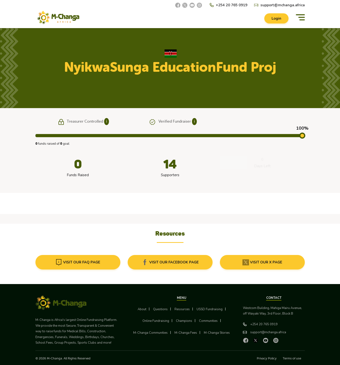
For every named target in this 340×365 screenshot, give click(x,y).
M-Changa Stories (217, 333)
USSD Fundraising (210, 309)
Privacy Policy (267, 358)
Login (276, 18)
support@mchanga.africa (282, 5)
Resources (182, 309)
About (142, 309)
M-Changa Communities (150, 333)
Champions (184, 321)
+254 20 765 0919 (231, 5)
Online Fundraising (155, 321)
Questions (160, 309)
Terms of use (292, 358)
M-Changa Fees (185, 333)
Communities (208, 321)
